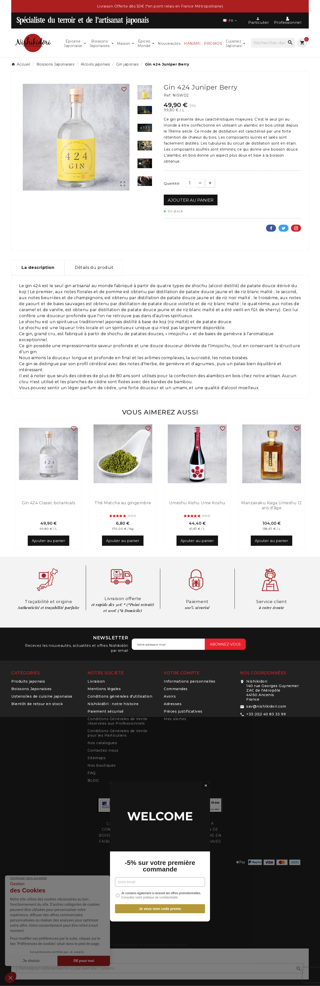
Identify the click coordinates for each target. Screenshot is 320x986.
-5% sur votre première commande (160, 507)
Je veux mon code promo (160, 550)
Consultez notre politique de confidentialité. (149, 539)
